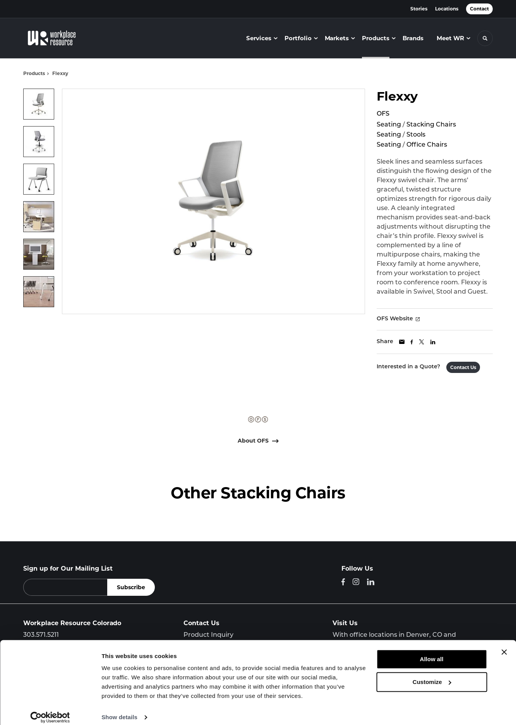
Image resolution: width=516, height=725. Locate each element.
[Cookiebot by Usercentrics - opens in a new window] (50, 710)
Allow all (432, 651)
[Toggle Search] (485, 38)
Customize (432, 674)
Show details (119, 709)
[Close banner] (504, 644)
